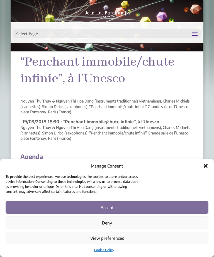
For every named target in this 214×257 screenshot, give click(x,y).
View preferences (107, 238)
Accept (107, 207)
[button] (205, 166)
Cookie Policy (104, 250)
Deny (107, 222)
